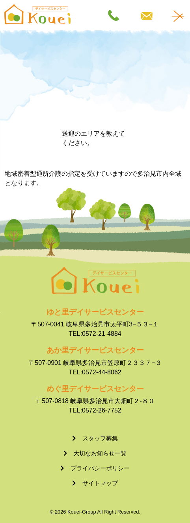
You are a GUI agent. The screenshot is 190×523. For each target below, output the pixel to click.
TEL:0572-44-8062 (95, 372)
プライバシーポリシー (100, 468)
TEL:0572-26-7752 (95, 410)
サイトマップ (100, 483)
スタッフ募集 (100, 438)
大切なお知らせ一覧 (100, 453)
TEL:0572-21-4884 (95, 333)
